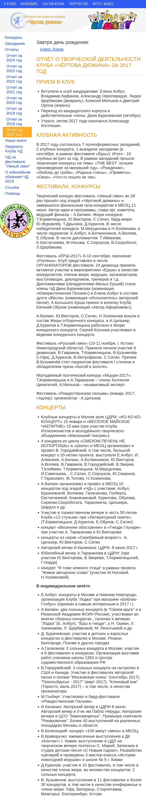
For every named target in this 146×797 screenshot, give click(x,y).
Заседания (14, 43)
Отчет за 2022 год (14, 79)
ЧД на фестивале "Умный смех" (17, 161)
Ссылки (12, 187)
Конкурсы (13, 37)
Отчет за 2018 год (14, 121)
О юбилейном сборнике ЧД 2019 (18, 176)
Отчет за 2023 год (14, 68)
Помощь (12, 193)
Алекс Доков (52, 49)
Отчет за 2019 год (14, 110)
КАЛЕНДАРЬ (29, 4)
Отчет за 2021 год (14, 89)
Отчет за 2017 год (14, 132)
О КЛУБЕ (10, 4)
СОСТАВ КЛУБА (53, 4)
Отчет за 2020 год (14, 100)
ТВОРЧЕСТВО (78, 4)
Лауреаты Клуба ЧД (14, 148)
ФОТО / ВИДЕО (103, 4)
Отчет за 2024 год (14, 57)
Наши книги (15, 140)
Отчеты (11, 49)
